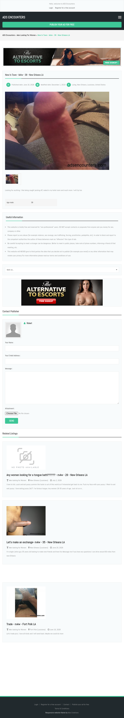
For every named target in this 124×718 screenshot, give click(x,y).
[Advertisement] (62, 666)
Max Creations (73, 712)
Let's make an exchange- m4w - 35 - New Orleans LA (36, 542)
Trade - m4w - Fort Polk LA (21, 624)
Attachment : (10, 408)
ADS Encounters (13, 17)
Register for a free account (65, 8)
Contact (66, 704)
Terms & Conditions (62, 708)
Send (11, 420)
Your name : (9, 342)
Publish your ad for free (62, 24)
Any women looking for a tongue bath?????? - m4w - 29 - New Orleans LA (47, 475)
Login (51, 8)
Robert (29, 323)
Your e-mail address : (13, 355)
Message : (9, 368)
